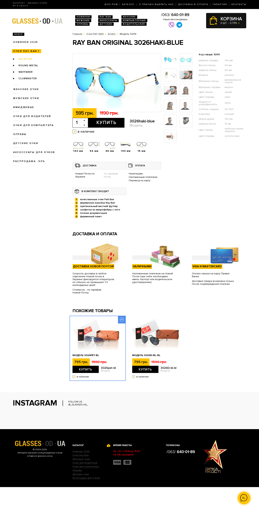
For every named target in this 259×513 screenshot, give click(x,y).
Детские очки (25, 143)
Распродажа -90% (29, 161)
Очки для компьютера (33, 125)
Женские (129, 16)
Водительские (134, 24)
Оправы (82, 24)
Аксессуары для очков (34, 152)
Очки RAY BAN (25, 51)
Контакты (238, 4)
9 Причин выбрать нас (156, 4)
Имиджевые (23, 107)
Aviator (25, 58)
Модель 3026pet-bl (85, 355)
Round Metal (28, 65)
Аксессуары (108, 20)
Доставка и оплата (193, 4)
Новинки (83, 16)
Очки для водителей (32, 116)
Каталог (128, 4)
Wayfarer (26, 71)
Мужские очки (26, 98)
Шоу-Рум (111, 4)
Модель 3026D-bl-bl (146, 355)
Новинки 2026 (81, 477)
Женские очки (26, 89)
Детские (106, 24)
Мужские (83, 20)
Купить (106, 122)
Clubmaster (28, 78)
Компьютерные (134, 20)
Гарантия (220, 4)
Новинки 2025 (25, 42)
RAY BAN (105, 16)
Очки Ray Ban (80, 481)
